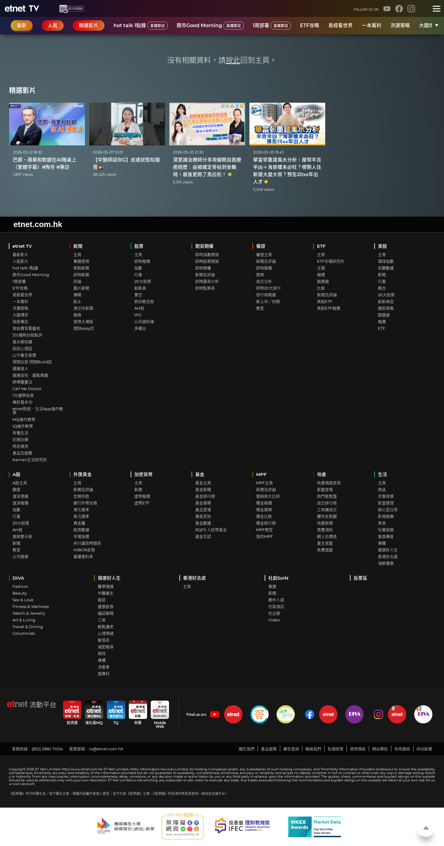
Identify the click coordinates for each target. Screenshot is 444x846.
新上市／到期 (268, 301)
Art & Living (23, 619)
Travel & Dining (27, 626)
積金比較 (264, 516)
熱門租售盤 (327, 496)
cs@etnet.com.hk (106, 748)
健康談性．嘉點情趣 (30, 375)
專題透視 (81, 261)
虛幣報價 (142, 496)
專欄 (382, 543)
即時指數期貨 (207, 254)
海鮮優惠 (386, 563)
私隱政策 (336, 748)
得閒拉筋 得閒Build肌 (32, 361)
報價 (321, 274)
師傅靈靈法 (22, 381)
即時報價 (142, 261)
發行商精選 (266, 294)
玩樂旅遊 (386, 529)
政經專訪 (20, 321)
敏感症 (104, 640)
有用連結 (402, 748)
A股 (16, 474)
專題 (272, 586)
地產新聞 (325, 523)
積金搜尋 (264, 509)
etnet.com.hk (37, 224)
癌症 (102, 599)
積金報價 (264, 502)
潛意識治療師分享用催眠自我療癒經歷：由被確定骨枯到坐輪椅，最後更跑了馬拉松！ (207, 167)
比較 (321, 288)
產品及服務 (22, 452)
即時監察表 (205, 288)
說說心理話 (22, 348)
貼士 (77, 301)
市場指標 (81, 536)
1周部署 (272, 26)
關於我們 (247, 748)
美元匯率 (81, 516)
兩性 (102, 653)
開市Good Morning (210, 26)
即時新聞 (81, 274)
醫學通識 (106, 586)
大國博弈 (429, 25)
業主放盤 (325, 543)
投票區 (360, 578)
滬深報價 (20, 502)
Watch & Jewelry (28, 613)
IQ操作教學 (22, 426)
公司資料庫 (144, 321)
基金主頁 (203, 482)
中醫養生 (106, 593)
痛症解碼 (106, 613)
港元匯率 (81, 509)
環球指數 (386, 261)
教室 (260, 308)
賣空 (138, 294)
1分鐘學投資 (23, 395)
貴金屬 (79, 523)
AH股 (139, 308)
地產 (321, 474)
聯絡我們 (313, 748)
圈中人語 (276, 599)
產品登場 (203, 509)
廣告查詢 (291, 748)
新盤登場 (325, 489)
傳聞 (77, 294)
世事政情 (386, 496)
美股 (382, 246)
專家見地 (203, 516)
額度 (16, 489)
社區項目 (276, 606)
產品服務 (269, 748)
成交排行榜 (327, 502)
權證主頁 (264, 254)
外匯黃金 (82, 474)
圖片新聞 (81, 288)
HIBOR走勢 (84, 549)
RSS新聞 (424, 748)
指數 (138, 267)
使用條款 (358, 748)
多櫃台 (140, 328)
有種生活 (20, 432)
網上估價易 (327, 536)
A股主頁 (19, 482)
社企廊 (274, 613)
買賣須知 (325, 529)
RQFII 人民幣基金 (211, 529)
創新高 (140, 288)
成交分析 (264, 281)
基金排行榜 (205, 496)
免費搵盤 (325, 549)
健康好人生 (388, 549)
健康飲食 (106, 606)
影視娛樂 (386, 516)
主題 (321, 267)
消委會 (104, 666)
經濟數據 (81, 529)
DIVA (18, 578)
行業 (138, 274)
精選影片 (22, 90)
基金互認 (203, 536)
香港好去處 (388, 556)
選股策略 (386, 308)
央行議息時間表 (87, 543)
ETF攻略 (309, 25)
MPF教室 (264, 529)
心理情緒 (106, 633)
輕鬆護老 (106, 626)
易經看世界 (340, 25)
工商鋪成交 (327, 509)
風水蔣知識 (22, 341)
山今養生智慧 (24, 355)
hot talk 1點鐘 (140, 26)
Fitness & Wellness (30, 606)
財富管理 (386, 502)
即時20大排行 (268, 288)
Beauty (19, 593)
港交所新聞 (83, 308)
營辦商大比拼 (268, 496)
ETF (321, 246)
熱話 (382, 489)
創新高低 (386, 301)
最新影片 (20, 254)
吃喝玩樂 (20, 439)
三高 (102, 619)
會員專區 (386, 536)
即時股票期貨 (207, 261)
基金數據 (203, 523)
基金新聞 (203, 489)
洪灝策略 (400, 25)
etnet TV (22, 246)
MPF (261, 474)
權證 (260, 246)
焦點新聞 (81, 267)
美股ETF (324, 301)
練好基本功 (22, 402)
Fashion (20, 586)
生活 (382, 474)
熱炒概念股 (144, 301)
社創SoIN (278, 578)
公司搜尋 (20, 556)
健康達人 (20, 368)
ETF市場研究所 (330, 261)
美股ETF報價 (328, 308)
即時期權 (203, 267)
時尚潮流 (20, 446)
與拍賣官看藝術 (26, 328)
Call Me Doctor (26, 388)
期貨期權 (204, 246)
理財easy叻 (83, 328)
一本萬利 (371, 25)
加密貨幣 (143, 474)
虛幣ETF (142, 502)
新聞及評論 (205, 274)
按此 (233, 60)
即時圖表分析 (207, 281)
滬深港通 (20, 496)
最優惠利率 (83, 556)
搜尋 (77, 314)
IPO (138, 314)
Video (274, 619)
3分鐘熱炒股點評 (27, 334)
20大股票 (142, 281)
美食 (382, 523)
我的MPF (264, 536)
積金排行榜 (266, 523)
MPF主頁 (264, 482)
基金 (199, 474)
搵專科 (104, 673)
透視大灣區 (83, 321)
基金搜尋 (203, 502)
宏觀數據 (386, 267)
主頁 (77, 254)
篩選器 (323, 281)
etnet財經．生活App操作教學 (37, 410)
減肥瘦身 (106, 646)
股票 (138, 246)
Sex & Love (22, 599)
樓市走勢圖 (327, 516)
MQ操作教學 (23, 419)
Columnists (23, 633)
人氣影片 (20, 261)
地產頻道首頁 (329, 482)
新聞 (78, 246)
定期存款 (81, 496)
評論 (77, 281)
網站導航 (380, 748)
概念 (382, 288)
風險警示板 (22, 536)
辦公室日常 (388, 509)
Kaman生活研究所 (29, 459)
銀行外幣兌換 (85, 502)
